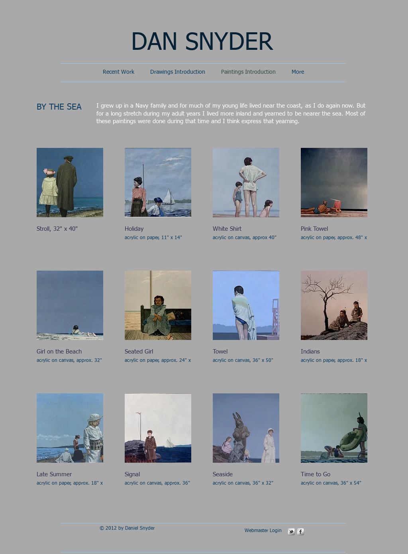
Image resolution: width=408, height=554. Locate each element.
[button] (70, 198)
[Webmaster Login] (263, 531)
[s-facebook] (300, 531)
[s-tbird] (291, 531)
